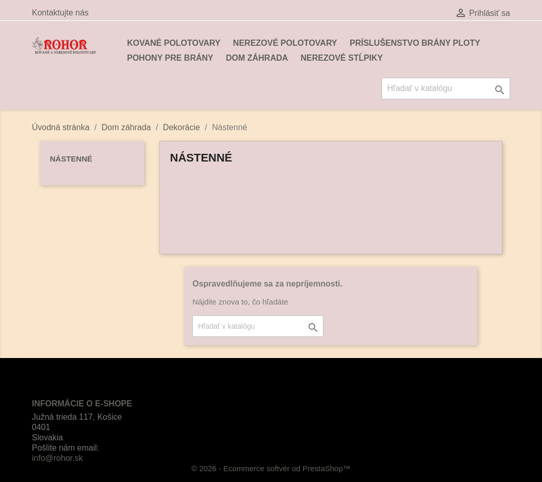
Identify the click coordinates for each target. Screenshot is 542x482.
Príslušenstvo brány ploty (415, 43)
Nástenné (71, 158)
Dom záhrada (257, 57)
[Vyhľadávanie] (446, 88)
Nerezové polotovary (285, 43)
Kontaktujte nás (60, 12)
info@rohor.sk (57, 458)
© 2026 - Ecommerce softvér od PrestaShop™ (271, 468)
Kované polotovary (174, 43)
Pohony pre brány (170, 57)
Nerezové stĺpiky (342, 57)
